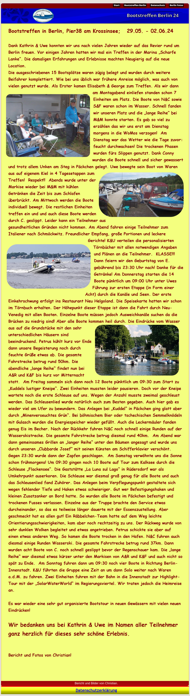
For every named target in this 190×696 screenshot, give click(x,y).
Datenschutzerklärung (96, 690)
